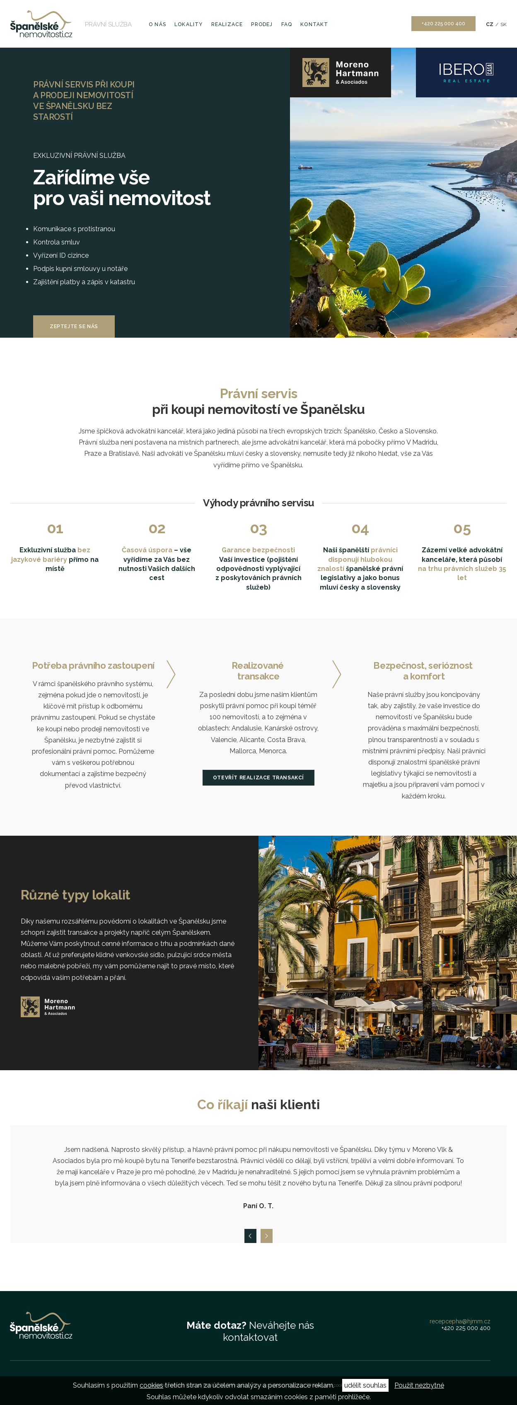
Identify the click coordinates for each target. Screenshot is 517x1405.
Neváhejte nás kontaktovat (250, 1331)
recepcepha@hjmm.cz (460, 1321)
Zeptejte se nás (74, 326)
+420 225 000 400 (443, 24)
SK (503, 24)
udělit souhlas (365, 1385)
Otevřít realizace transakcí (258, 778)
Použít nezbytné (419, 1385)
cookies (151, 1385)
